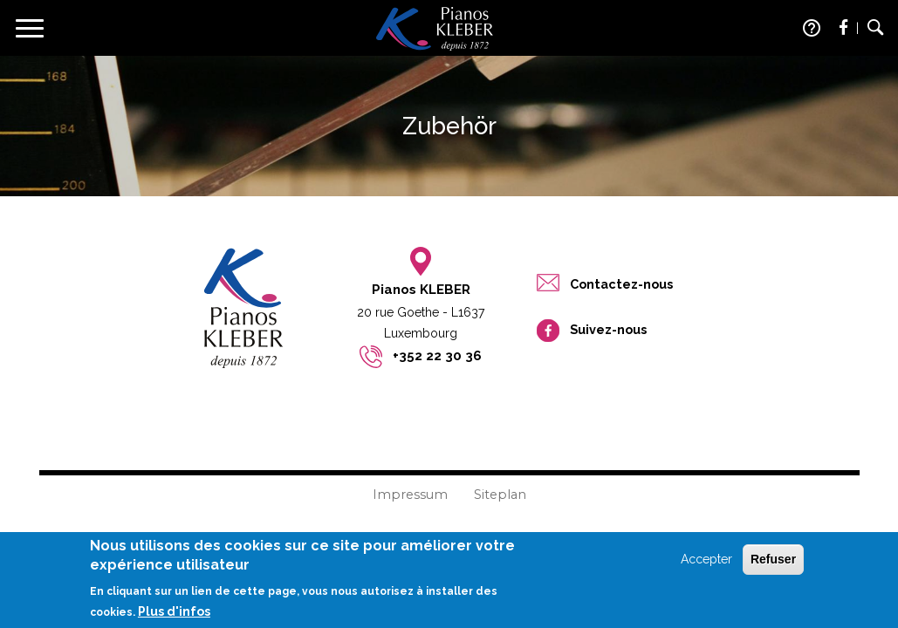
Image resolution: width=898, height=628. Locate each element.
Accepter (706, 564)
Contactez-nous (621, 283)
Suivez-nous (608, 329)
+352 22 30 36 (437, 356)
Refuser (773, 564)
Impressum (410, 494)
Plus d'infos (174, 617)
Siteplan (500, 494)
